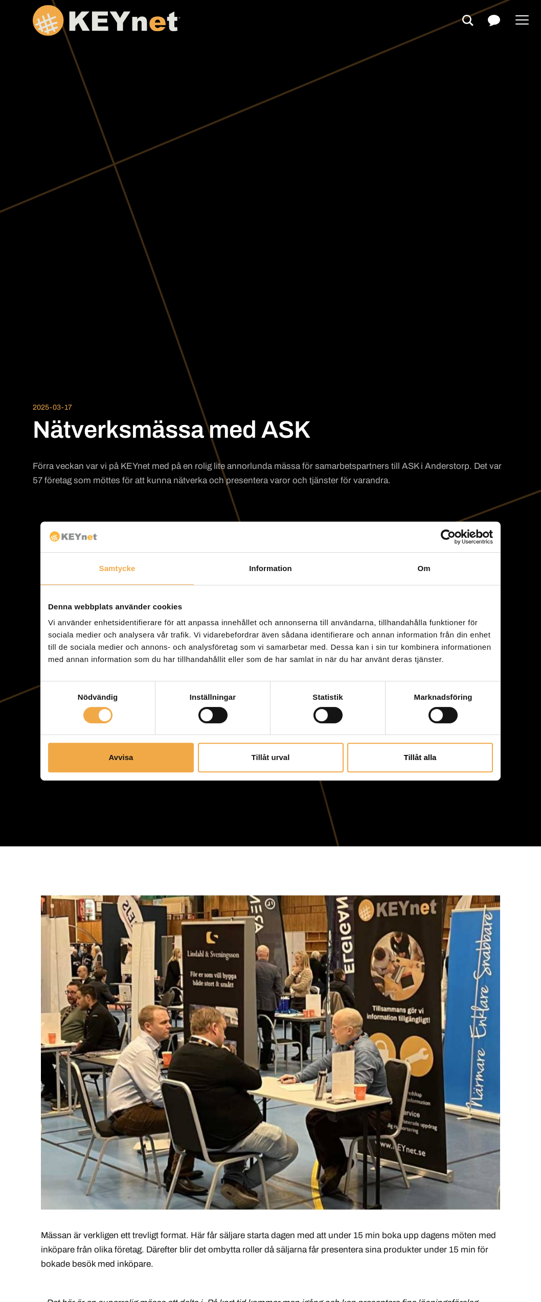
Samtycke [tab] (117, 568)
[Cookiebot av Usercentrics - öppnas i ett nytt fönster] (448, 537)
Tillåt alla (420, 757)
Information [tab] (270, 568)
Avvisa (121, 757)
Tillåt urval (271, 757)
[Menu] (522, 20)
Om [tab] (423, 568)
